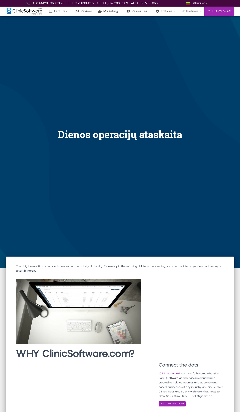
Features (58, 11)
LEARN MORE (219, 11)
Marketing (108, 11)
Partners (190, 11)
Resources (137, 11)
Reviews (83, 11)
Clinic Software (169, 373)
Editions (164, 11)
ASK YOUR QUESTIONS (172, 404)
